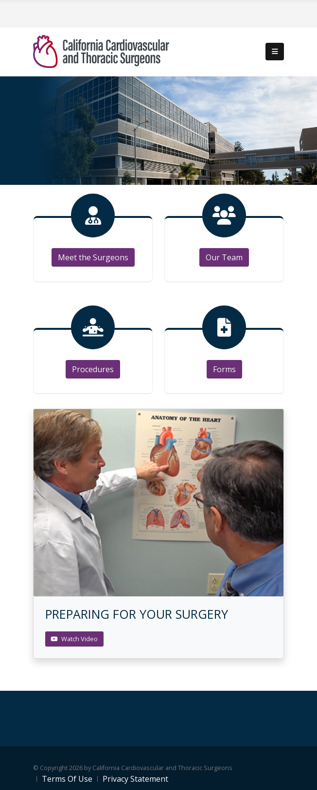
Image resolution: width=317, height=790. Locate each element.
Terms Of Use (67, 778)
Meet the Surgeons (93, 257)
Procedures (93, 369)
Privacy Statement (135, 778)
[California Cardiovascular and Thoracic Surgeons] (101, 50)
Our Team (224, 257)
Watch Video (74, 638)
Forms (224, 369)
